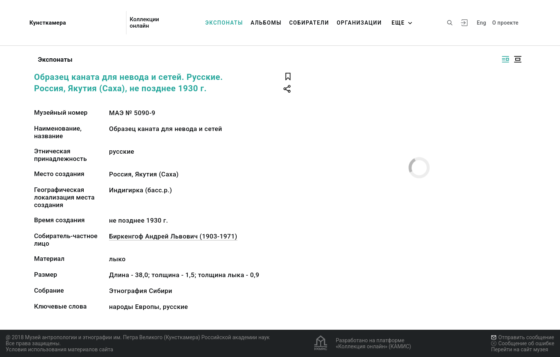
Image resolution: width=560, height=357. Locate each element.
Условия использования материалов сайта (59, 349)
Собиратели (309, 23)
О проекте (505, 23)
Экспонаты (224, 23)
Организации (359, 23)
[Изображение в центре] (518, 59)
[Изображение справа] (505, 59)
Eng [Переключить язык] (481, 23)
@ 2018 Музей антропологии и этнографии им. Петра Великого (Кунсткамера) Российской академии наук (138, 337)
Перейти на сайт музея (519, 349)
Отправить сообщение (522, 337)
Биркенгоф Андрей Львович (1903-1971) (173, 236)
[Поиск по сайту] (450, 23)
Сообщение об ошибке (522, 343)
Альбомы (266, 23)
